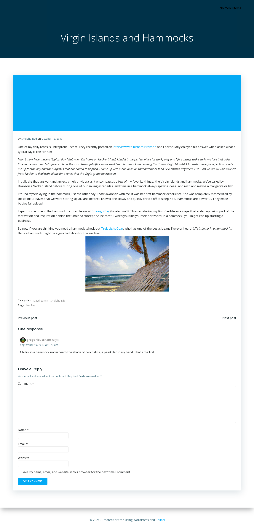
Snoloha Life (58, 301)
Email (23, 446)
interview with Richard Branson (134, 148)
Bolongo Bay (101, 212)
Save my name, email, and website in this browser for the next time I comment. (76, 474)
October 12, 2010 (52, 139)
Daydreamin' (41, 301)
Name (23, 431)
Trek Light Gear (112, 229)
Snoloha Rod (29, 139)
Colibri (160, 520)
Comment (26, 385)
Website (23, 460)
